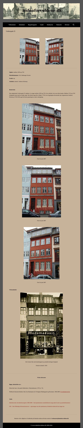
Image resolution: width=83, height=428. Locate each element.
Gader (42, 25)
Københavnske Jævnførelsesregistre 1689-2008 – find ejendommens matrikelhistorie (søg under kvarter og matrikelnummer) (39, 402)
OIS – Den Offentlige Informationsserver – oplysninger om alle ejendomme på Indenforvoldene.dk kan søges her (36, 406)
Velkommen (12, 25)
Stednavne (50, 25)
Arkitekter (22, 25)
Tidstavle (59, 25)
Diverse (67, 25)
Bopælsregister (32, 25)
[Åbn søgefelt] (73, 24)
